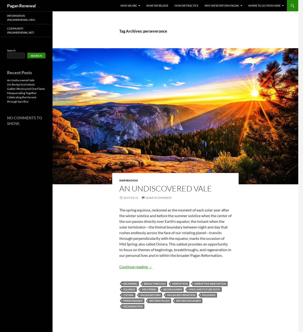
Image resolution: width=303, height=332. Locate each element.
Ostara (128, 295)
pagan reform (150, 295)
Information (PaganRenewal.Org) (21, 17)
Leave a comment (159, 197)
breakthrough (154, 283)
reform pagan (159, 300)
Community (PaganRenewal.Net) (20, 30)
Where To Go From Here (264, 5)
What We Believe (157, 5)
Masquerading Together (22, 93)
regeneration (133, 306)
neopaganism (172, 289)
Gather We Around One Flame (26, 89)
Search (11, 50)
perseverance (133, 300)
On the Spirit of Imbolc (21, 84)
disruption (180, 283)
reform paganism (188, 300)
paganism (208, 295)
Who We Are (128, 5)
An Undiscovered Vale (165, 188)
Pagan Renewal (21, 5)
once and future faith (204, 289)
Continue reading (135, 266)
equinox (129, 289)
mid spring (149, 289)
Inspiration (128, 180)
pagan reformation (181, 295)
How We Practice (186, 5)
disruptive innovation (210, 283)
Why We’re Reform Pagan (222, 5)
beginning (130, 283)
